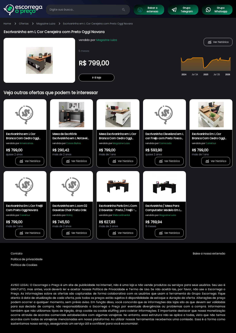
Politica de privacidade (27, 259)
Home (7, 23)
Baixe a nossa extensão (209, 253)
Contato (17, 253)
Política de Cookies (24, 265)
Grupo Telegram (182, 9)
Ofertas (24, 23)
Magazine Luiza (45, 23)
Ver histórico (218, 42)
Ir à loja (96, 77)
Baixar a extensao (147, 9)
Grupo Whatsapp (216, 9)
